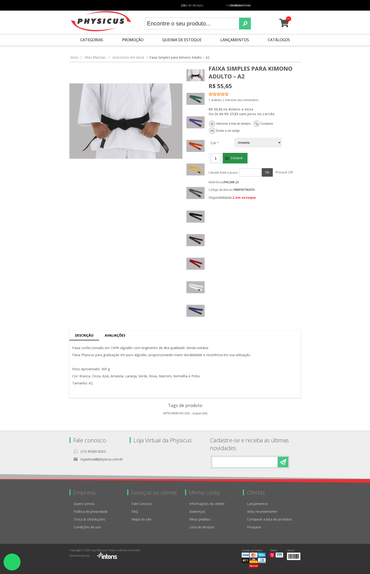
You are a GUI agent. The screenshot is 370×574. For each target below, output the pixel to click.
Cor (214, 142)
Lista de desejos (201, 527)
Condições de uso (87, 527)
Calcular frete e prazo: (223, 173)
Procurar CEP (284, 172)
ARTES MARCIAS (173, 413)
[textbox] (192, 23)
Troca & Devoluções (89, 519)
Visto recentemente (262, 511)
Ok (267, 172)
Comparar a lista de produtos (269, 519)
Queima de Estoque (182, 39)
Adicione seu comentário (241, 100)
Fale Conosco (141, 503)
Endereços (197, 511)
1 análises (215, 100)
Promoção (132, 39)
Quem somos (84, 503)
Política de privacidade (91, 511)
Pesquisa (254, 527)
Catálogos (279, 39)
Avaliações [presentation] (115, 335)
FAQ (134, 511)
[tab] (84, 335)
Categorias (91, 39)
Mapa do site (141, 519)
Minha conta (258, 5)
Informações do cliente (207, 503)
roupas (197, 413)
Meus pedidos (236, 5)
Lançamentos (234, 39)
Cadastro (216, 5)
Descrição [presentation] (84, 335)
